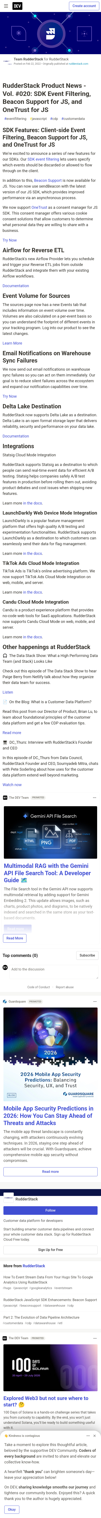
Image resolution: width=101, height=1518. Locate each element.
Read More (14, 938)
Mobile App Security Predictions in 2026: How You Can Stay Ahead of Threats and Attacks (48, 1116)
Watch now (12, 784)
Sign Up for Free (50, 1250)
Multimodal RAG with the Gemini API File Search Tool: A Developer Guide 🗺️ (47, 873)
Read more (12, 732)
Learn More (12, 343)
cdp (54, 118)
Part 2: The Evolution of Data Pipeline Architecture (50, 1320)
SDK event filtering (43, 159)
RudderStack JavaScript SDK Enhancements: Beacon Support (50, 1303)
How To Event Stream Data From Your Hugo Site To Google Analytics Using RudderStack (50, 1282)
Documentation (16, 286)
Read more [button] (50, 1172)
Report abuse (65, 987)
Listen (8, 692)
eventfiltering (15, 118)
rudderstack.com (78, 63)
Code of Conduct (38, 987)
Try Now (10, 240)
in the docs (32, 503)
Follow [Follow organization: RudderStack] (51, 1210)
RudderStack (59, 59)
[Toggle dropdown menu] (94, 797)
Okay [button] (12, 1510)
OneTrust (39, 207)
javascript (38, 118)
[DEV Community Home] (17, 6)
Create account (84, 6)
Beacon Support (48, 180)
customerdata (73, 118)
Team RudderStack (28, 59)
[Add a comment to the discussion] (54, 972)
